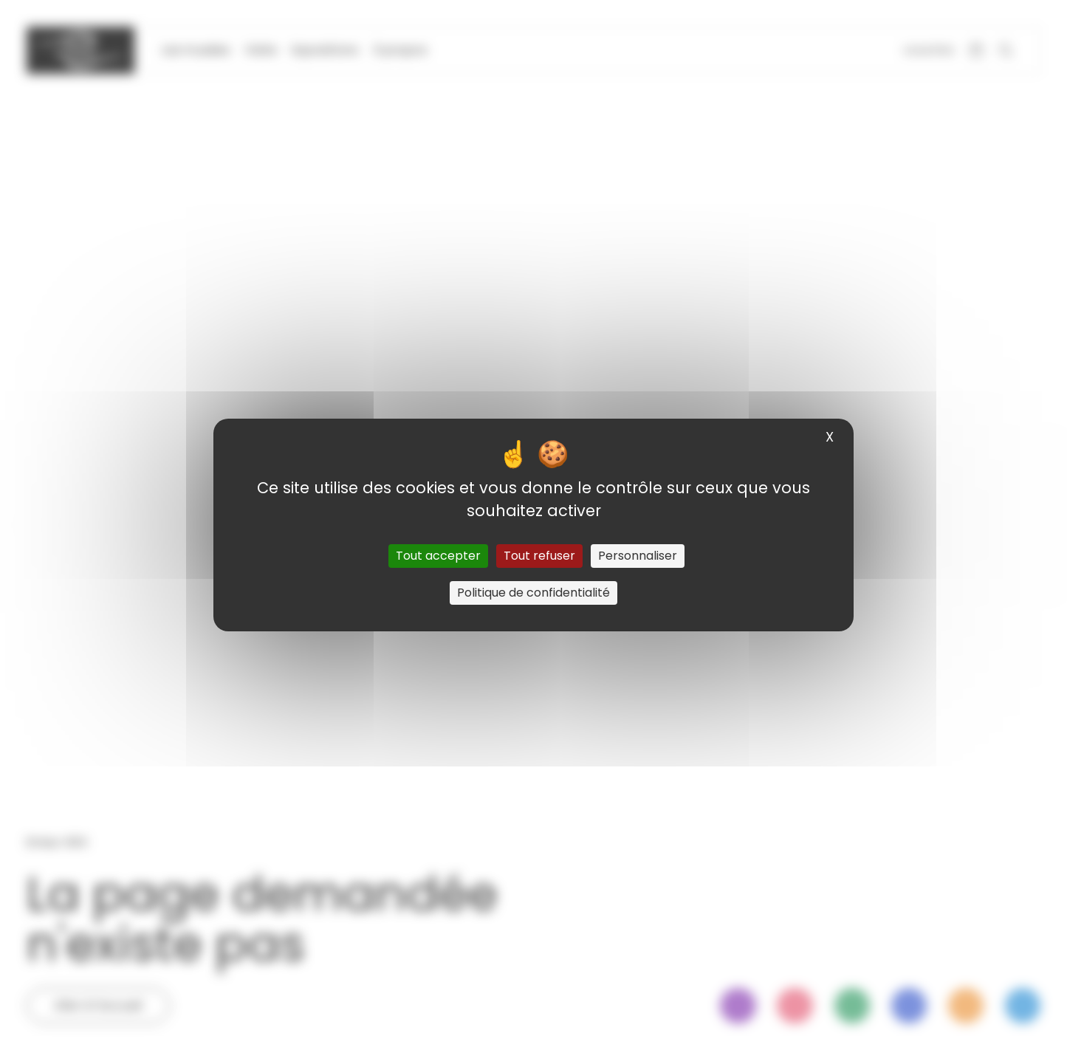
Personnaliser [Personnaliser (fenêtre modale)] (637, 555)
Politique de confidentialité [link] (533, 592)
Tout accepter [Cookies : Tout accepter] (438, 555)
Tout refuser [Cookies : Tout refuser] (539, 555)
